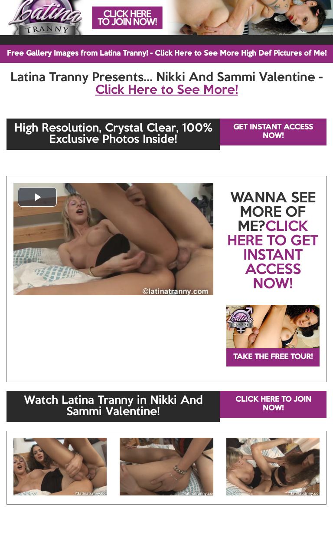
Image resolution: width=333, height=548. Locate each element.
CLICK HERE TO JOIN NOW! (273, 404)
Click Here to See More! (166, 90)
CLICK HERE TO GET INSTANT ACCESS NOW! (272, 256)
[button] (37, 197)
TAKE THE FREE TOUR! (273, 357)
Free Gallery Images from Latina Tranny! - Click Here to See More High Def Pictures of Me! (166, 53)
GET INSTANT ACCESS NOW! (273, 131)
